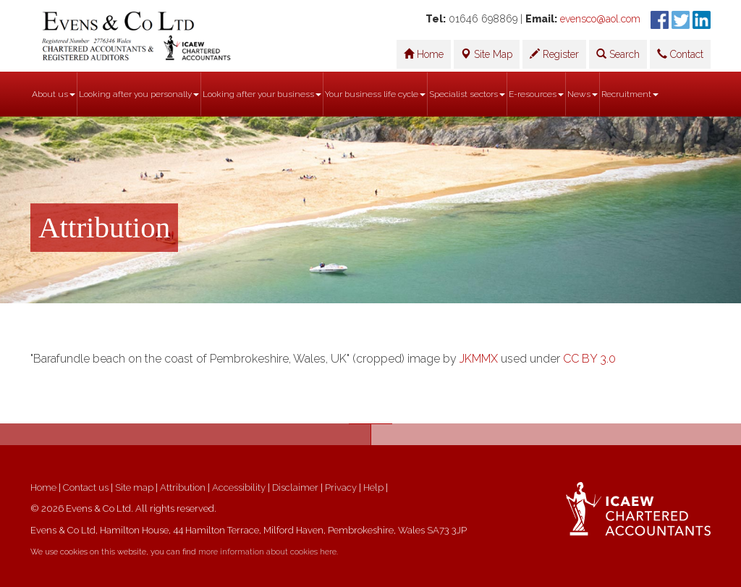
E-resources (536, 94)
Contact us (86, 487)
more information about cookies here (267, 552)
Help (373, 487)
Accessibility (239, 487)
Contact (680, 54)
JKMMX (479, 359)
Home (424, 54)
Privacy (341, 487)
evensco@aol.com (600, 19)
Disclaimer (295, 487)
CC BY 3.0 (589, 359)
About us (53, 94)
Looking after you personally (139, 94)
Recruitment (630, 94)
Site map (134, 487)
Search (618, 54)
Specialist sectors (467, 94)
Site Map (486, 54)
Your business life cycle (375, 94)
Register (554, 54)
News (582, 94)
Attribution (183, 487)
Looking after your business (262, 94)
